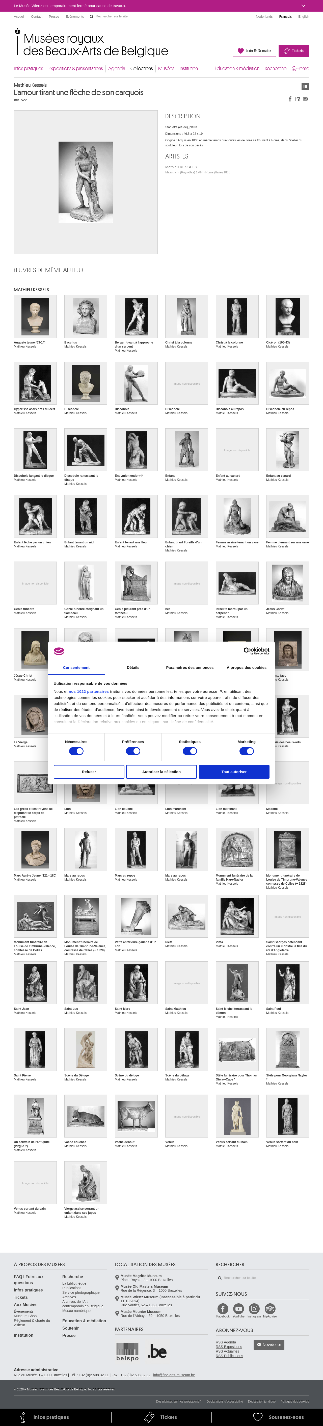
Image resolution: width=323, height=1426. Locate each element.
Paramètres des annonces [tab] (189, 667)
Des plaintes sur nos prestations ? (179, 1401)
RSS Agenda (226, 1342)
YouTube (239, 1316)
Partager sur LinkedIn (298, 98)
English (303, 16)
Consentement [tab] (76, 667)
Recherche (275, 68)
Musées (166, 68)
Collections (141, 68)
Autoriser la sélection (161, 772)
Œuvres (305, 86)
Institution (189, 68)
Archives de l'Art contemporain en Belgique (82, 1304)
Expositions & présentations (75, 68)
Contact (36, 16)
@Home (300, 68)
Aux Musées (25, 1305)
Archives (69, 1297)
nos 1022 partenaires (89, 691)
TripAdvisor (270, 1316)
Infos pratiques (28, 68)
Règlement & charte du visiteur (32, 1322)
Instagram (254, 1316)
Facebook (223, 1316)
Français (285, 16)
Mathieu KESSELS (197, 169)
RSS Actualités (227, 1351)
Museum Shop (25, 1316)
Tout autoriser (234, 772)
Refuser (89, 772)
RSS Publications (229, 1356)
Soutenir (70, 1328)
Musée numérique (76, 1311)
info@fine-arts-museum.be (174, 1375)
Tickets (298, 50)
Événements (75, 16)
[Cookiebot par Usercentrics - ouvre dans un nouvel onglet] (247, 651)
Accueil (19, 16)
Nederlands (264, 16)
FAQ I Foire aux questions (28, 1280)
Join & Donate (258, 50)
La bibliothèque (74, 1283)
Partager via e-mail (305, 98)
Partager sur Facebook (290, 98)
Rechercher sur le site (91, 16)
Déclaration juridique (262, 1401)
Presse (54, 16)
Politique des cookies (295, 1401)
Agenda (116, 68)
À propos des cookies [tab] (247, 667)
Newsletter (272, 1345)
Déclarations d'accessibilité (225, 1401)
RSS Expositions (229, 1347)
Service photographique (81, 1292)
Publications (72, 1288)
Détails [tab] (133, 667)
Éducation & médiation (237, 68)
